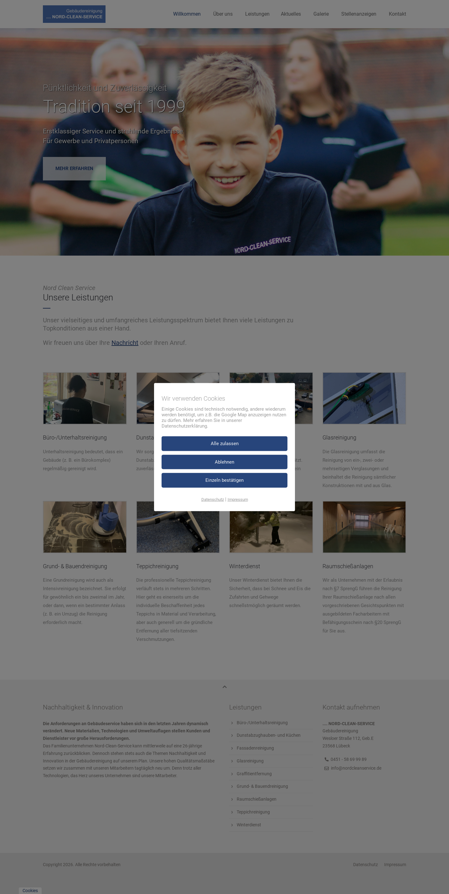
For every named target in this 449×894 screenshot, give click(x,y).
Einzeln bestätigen (224, 480)
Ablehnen (224, 462)
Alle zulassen (225, 443)
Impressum (238, 499)
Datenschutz (212, 499)
